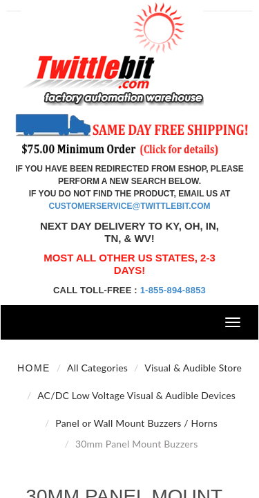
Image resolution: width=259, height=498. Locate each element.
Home (33, 368)
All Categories (97, 368)
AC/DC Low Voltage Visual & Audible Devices (136, 395)
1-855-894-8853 (173, 290)
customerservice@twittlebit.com (130, 206)
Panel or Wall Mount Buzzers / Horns (136, 423)
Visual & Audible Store (193, 368)
